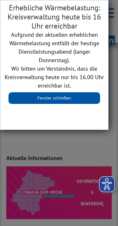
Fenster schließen (54, 98)
